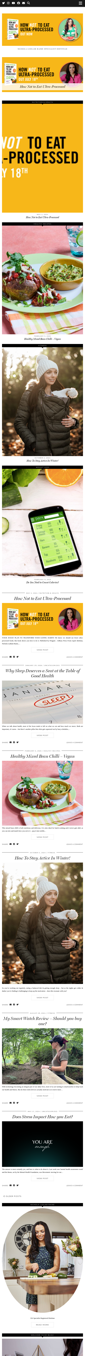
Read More (42, 1325)
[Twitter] (3, 3)
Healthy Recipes (52, 751)
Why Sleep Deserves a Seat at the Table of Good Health (42, 673)
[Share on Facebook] (14, 657)
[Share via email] (10, 657)
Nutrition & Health (49, 593)
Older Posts (13, 1196)
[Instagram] (8, 3)
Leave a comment (74, 657)
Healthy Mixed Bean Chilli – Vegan (42, 756)
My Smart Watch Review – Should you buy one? (42, 1021)
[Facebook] (18, 3)
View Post (42, 650)
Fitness (51, 853)
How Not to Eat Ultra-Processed (42, 598)
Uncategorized (52, 665)
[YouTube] (13, 3)
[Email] (23, 3)
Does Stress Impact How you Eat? (42, 1116)
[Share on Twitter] (17, 657)
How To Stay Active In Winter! (42, 858)
